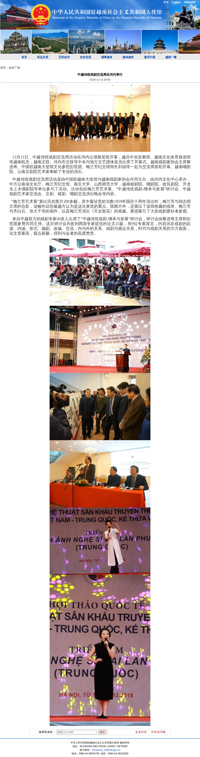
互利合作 (64, 57)
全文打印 (141, 732)
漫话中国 (149, 57)
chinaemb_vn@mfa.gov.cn (106, 750)
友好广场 (14, 67)
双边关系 (42, 57)
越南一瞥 (171, 57)
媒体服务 (128, 57)
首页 (24, 57)
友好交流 (85, 57)
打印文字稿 (158, 732)
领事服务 (106, 57)
